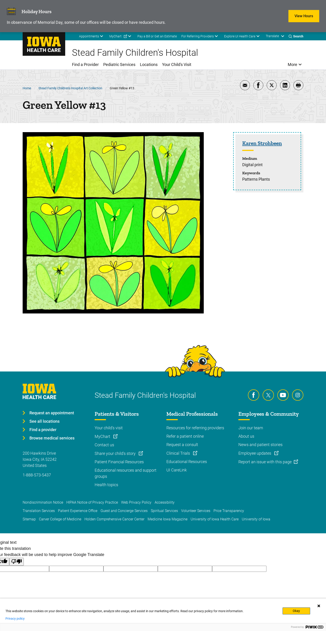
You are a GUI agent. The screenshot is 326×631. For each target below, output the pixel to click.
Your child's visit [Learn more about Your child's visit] (109, 427)
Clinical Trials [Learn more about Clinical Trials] (178, 453)
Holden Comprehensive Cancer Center (114, 519)
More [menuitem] (292, 64)
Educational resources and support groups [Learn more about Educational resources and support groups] (125, 473)
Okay (296, 611)
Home (27, 88)
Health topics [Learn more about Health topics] (106, 484)
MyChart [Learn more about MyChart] (103, 436)
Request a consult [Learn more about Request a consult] (182, 444)
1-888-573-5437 (37, 475)
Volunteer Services (195, 511)
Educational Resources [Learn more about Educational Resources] (186, 461)
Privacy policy (15, 618)
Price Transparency (228, 511)
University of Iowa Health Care (215, 519)
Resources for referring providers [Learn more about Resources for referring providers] (195, 427)
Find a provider (42, 429)
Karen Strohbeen (262, 143)
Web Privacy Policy (136, 502)
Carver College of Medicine (60, 519)
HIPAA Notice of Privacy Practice (92, 502)
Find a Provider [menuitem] (85, 64)
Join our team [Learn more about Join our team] (250, 427)
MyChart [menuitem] (115, 36)
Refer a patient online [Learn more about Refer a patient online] (185, 436)
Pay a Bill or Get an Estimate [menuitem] (157, 36)
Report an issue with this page (265, 461)
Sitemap (29, 519)
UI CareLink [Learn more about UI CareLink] (176, 470)
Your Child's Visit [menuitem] (176, 64)
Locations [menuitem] (149, 64)
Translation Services (39, 511)
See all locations (44, 421)
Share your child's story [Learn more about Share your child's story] (116, 453)
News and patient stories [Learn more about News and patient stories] (260, 444)
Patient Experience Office (77, 511)
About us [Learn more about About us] (246, 436)
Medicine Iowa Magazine (167, 519)
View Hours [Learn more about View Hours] (304, 16)
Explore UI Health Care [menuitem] (239, 36)
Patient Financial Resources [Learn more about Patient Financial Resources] (119, 461)
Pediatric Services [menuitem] (119, 64)
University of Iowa (256, 519)
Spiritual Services (164, 511)
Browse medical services (51, 438)
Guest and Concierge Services (124, 511)
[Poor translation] (16, 562)
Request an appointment (51, 412)
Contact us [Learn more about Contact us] (104, 444)
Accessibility (165, 502)
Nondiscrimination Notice (43, 502)
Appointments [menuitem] (89, 36)
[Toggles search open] (296, 36)
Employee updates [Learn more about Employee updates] (255, 453)
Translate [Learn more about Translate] (272, 36)
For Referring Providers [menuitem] (197, 36)
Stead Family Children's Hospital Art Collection (70, 88)
